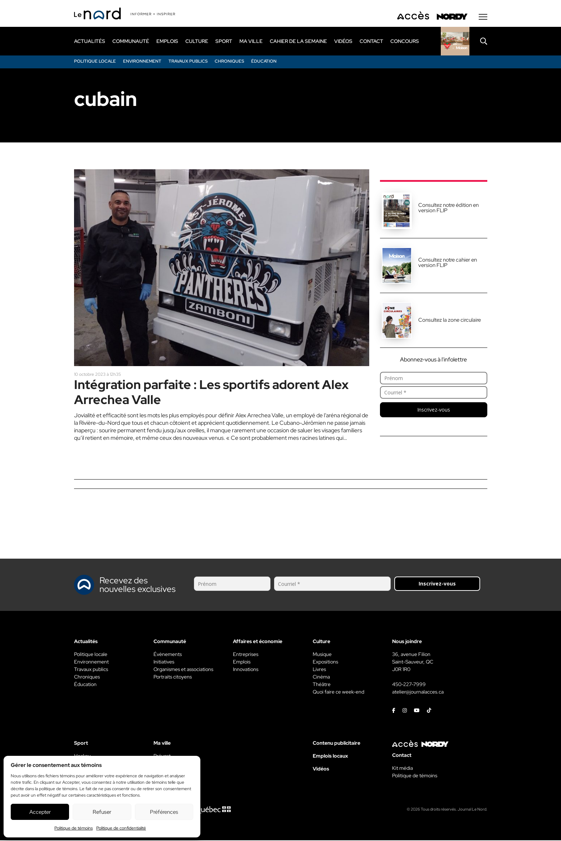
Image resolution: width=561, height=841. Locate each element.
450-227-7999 (409, 685)
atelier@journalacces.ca (418, 692)
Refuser (102, 812)
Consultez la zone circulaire (449, 320)
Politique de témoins (73, 828)
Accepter (40, 812)
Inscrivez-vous (433, 410)
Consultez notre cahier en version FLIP (447, 263)
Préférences (164, 812)
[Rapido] (455, 42)
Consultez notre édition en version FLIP (448, 208)
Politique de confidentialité (121, 828)
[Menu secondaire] (483, 17)
